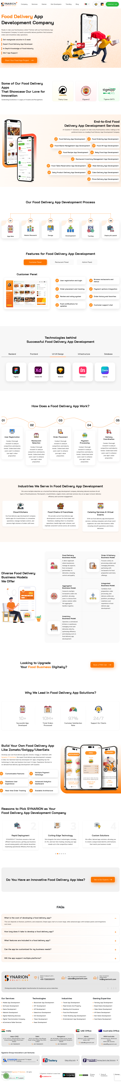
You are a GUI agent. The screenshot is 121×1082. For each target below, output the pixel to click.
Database (108, 354)
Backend (12, 354)
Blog (77, 4)
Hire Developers (56, 4)
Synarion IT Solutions (8, 757)
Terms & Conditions (104, 1075)
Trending (68, 4)
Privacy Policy (92, 1075)
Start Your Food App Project (19, 60)
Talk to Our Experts (103, 880)
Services (35, 4)
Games (44, 4)
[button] (55, 853)
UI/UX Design (58, 354)
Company (24, 4)
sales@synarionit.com (86, 1042)
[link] (74, 978)
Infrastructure (84, 354)
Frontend (34, 354)
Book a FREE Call (102, 665)
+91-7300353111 (14, 1044)
